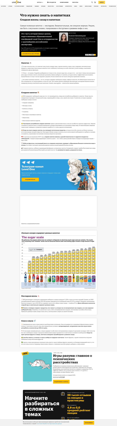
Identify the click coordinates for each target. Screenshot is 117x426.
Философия (88, 6)
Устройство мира (19, 6)
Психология (112, 6)
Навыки (37, 6)
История (3, 6)
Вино (81, 6)
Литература (104, 6)
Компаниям (64, 2)
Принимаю (89, 422)
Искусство (51, 6)
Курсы (39, 2)
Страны (10, 6)
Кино (75, 6)
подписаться (30, 179)
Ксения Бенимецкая (77, 36)
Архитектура (68, 6)
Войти (102, 2)
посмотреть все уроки (31, 53)
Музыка (43, 6)
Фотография (59, 6)
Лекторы (75, 2)
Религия (96, 6)
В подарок (51, 2)
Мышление (29, 6)
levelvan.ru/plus (41, 50)
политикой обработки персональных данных (49, 423)
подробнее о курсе (61, 381)
